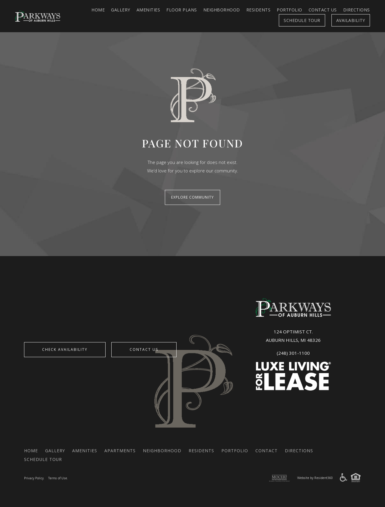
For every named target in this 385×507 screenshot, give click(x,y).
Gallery (120, 10)
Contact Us (323, 10)
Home (98, 10)
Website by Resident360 (315, 478)
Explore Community (192, 197)
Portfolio (289, 10)
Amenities (148, 10)
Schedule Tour (302, 20)
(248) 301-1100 (293, 353)
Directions (356, 10)
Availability (350, 20)
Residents (258, 10)
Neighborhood (221, 10)
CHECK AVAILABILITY (65, 349)
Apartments (120, 450)
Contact (267, 450)
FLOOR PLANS (181, 10)
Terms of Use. (58, 478)
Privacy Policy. (34, 478)
